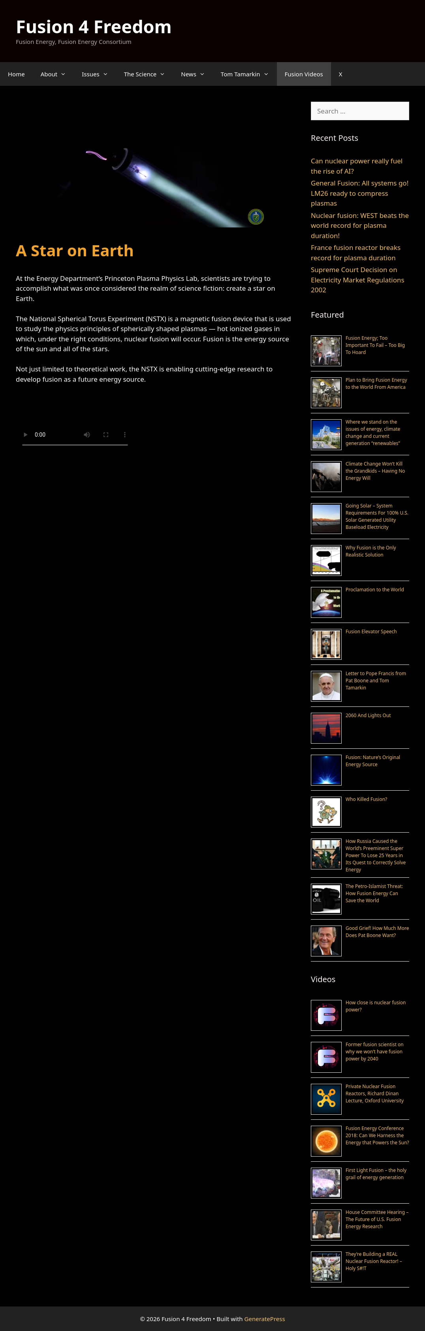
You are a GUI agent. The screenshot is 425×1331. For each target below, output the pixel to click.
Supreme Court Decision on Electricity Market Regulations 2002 (357, 279)
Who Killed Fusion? (366, 799)
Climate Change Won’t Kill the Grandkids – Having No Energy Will (375, 470)
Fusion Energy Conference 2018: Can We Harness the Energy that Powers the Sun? (377, 1135)
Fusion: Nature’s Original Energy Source (373, 761)
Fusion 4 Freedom (94, 26)
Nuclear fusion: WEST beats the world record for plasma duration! (360, 225)
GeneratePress (264, 1319)
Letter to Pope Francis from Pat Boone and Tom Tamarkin (376, 680)
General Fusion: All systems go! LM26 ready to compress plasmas (359, 193)
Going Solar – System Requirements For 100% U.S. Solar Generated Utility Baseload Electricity (377, 516)
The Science (148, 74)
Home (16, 74)
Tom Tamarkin (249, 74)
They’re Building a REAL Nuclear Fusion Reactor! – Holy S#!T (374, 1261)
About (57, 74)
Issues (99, 74)
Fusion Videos (304, 74)
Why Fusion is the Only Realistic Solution (371, 551)
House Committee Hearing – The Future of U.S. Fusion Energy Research (377, 1219)
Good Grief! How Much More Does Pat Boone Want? (377, 932)
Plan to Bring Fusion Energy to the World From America (376, 383)
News (197, 74)
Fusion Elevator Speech (371, 631)
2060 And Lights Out (368, 715)
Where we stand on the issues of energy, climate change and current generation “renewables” (373, 432)
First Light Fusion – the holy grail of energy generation (376, 1174)
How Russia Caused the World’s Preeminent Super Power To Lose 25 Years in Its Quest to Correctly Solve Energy (376, 855)
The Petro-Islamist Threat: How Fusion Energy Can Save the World (374, 893)
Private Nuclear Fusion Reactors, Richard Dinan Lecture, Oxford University (375, 1093)
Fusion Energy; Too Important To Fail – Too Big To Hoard (375, 345)
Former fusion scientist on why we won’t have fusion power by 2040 (375, 1051)
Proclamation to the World (375, 589)
